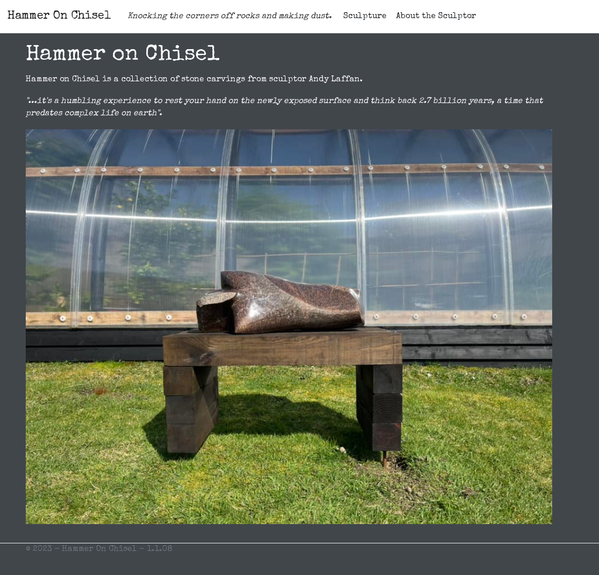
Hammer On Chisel (59, 16)
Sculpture (365, 16)
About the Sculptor (436, 16)
